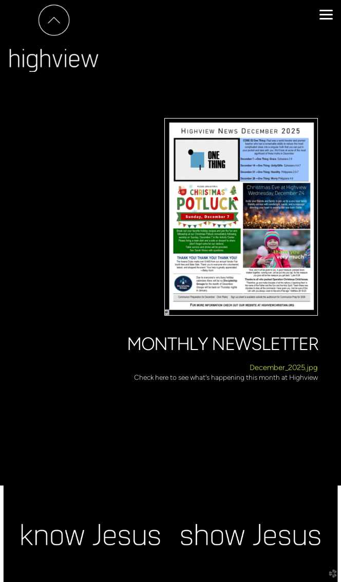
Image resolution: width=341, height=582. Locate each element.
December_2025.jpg (284, 367)
